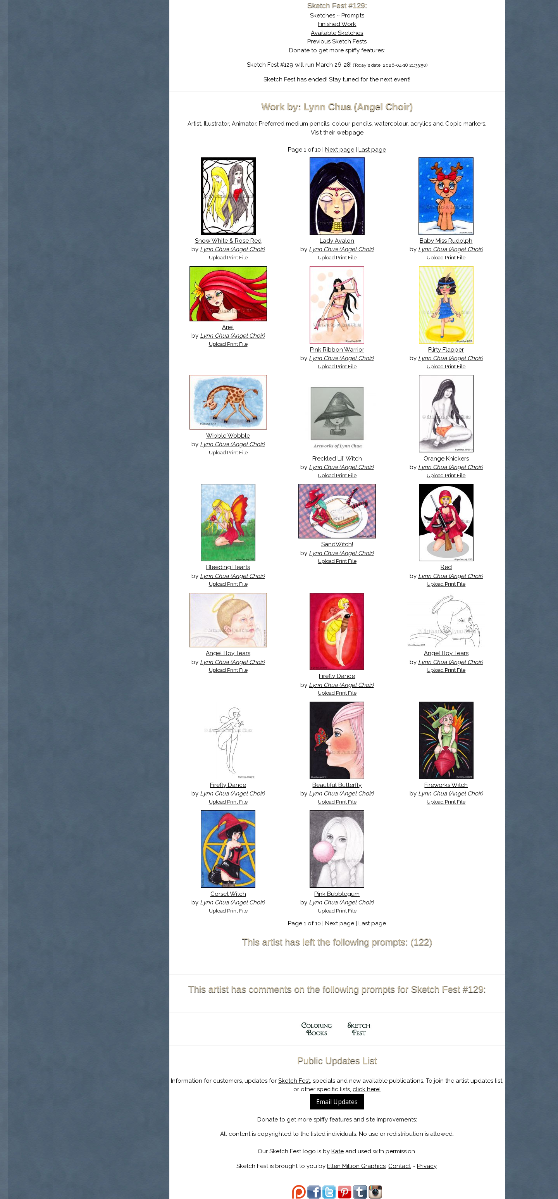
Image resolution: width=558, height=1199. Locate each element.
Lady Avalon (337, 240)
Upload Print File (228, 258)
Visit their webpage (337, 132)
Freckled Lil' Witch (337, 458)
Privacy (426, 1166)
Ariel (228, 327)
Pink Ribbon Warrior (337, 349)
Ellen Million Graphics (356, 1166)
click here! (367, 1089)
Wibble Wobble (228, 435)
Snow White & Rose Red (228, 240)
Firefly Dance (337, 676)
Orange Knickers (446, 458)
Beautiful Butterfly (337, 785)
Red (446, 567)
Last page (372, 149)
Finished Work (337, 24)
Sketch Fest (294, 1080)
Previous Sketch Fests (337, 41)
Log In (92, 91)
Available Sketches (337, 32)
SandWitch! (337, 544)
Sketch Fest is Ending (111, 43)
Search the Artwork (111, 79)
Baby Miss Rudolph (446, 240)
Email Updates (337, 1101)
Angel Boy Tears (228, 653)
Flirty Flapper (446, 349)
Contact (399, 1166)
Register (127, 91)
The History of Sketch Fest (111, 67)
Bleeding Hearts (228, 567)
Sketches (322, 15)
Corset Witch (228, 893)
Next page (339, 149)
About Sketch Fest (111, 55)
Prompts (352, 15)
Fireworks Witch (446, 785)
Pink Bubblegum (337, 893)
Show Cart (98, 101)
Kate (337, 1151)
